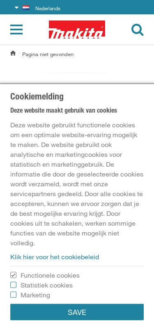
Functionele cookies (50, 318)
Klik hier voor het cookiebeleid (54, 300)
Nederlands (41, 8)
